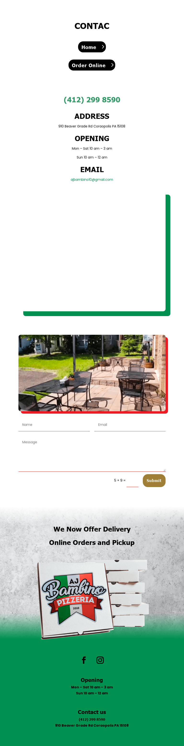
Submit (154, 480)
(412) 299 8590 (92, 719)
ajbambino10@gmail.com (92, 179)
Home (88, 47)
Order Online (89, 65)
